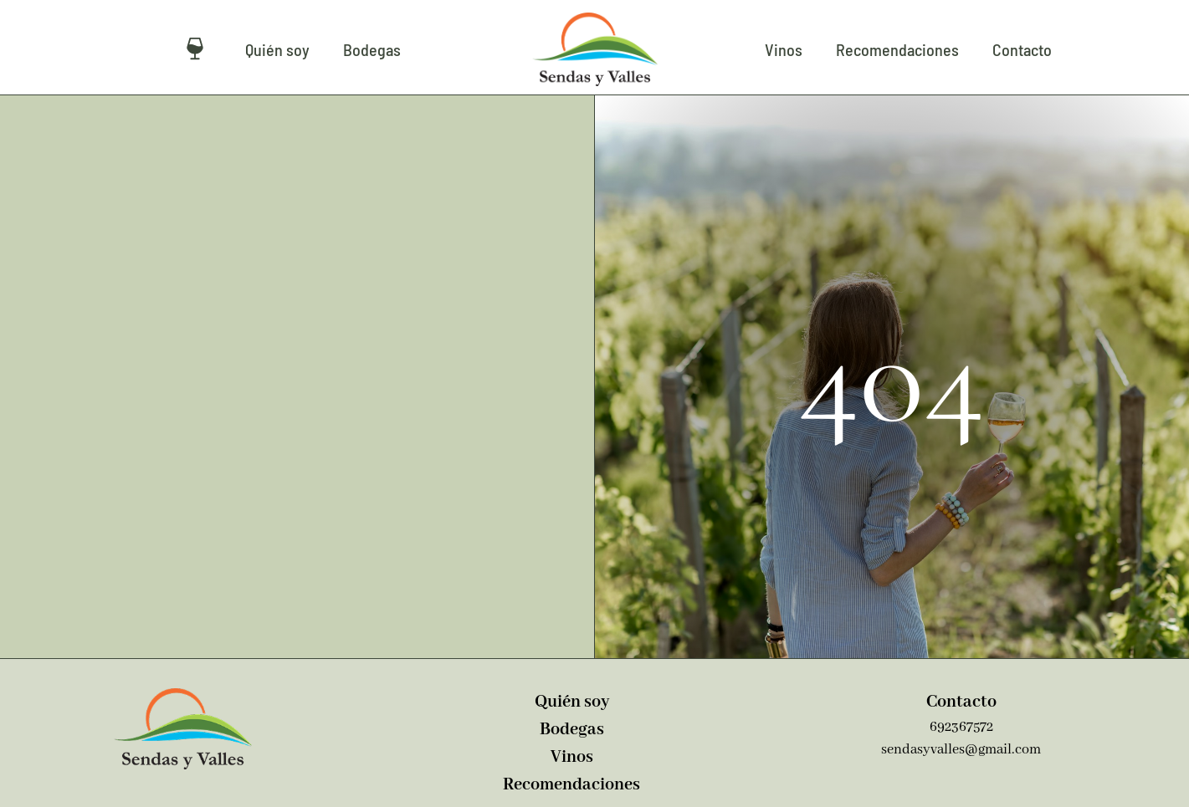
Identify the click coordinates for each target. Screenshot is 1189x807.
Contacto (1022, 49)
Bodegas (372, 49)
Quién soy (277, 49)
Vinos (783, 49)
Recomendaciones (897, 49)
